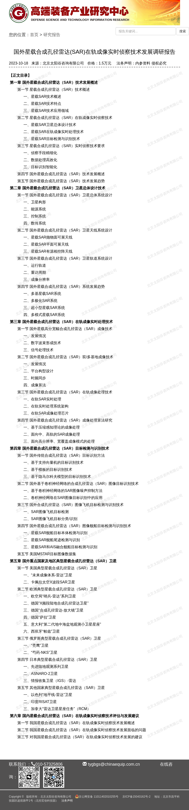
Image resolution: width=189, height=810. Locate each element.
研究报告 (51, 34)
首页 (34, 34)
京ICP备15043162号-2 (136, 796)
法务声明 (67, 800)
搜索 (182, 31)
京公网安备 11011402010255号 (96, 796)
